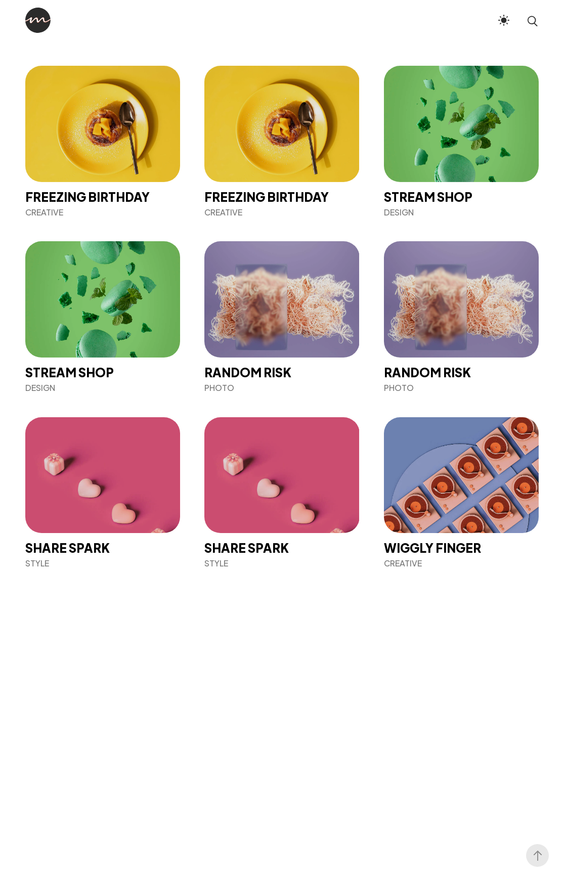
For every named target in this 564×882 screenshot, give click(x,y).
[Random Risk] (281, 316)
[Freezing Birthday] (102, 141)
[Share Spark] (102, 492)
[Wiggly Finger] (461, 492)
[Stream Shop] (461, 141)
